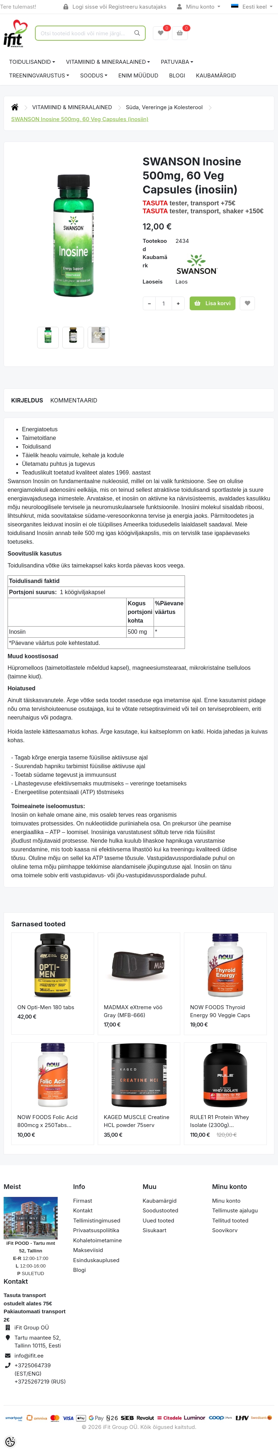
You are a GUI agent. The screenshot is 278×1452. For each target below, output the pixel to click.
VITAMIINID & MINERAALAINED (106, 61)
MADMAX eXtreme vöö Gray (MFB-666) (133, 1011)
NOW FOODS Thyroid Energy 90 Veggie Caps (220, 1011)
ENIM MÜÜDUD (138, 75)
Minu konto (196, 6)
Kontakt (83, 1210)
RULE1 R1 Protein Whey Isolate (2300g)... (219, 1121)
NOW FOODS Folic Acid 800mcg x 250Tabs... (47, 1121)
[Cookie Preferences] (10, 1441)
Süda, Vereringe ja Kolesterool (165, 107)
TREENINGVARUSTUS (37, 75)
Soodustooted (160, 1210)
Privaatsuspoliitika (96, 1230)
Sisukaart (155, 1230)
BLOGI (177, 75)
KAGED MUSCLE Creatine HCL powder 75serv (136, 1121)
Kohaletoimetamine (97, 1240)
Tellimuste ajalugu (235, 1210)
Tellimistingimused (96, 1220)
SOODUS (91, 75)
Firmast (82, 1200)
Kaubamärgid (216, 75)
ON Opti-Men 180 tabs (45, 1007)
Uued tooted (159, 1220)
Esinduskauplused (96, 1260)
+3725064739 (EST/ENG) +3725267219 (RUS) (40, 1373)
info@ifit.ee (29, 1355)
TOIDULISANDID (30, 61)
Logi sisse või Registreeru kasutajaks (114, 6)
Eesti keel (249, 6)
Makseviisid (88, 1250)
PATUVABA (175, 61)
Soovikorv (225, 1230)
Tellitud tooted (230, 1220)
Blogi (79, 1269)
